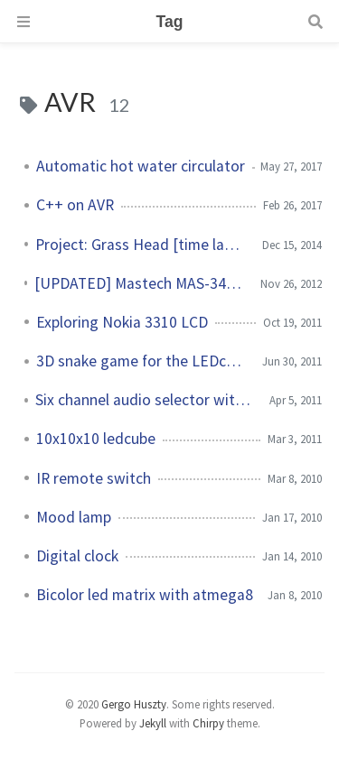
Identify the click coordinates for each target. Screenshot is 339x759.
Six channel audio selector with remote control (145, 400)
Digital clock (77, 556)
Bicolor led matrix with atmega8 (144, 595)
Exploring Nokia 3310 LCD (122, 322)
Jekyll (152, 723)
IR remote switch (93, 478)
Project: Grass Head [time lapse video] (141, 245)
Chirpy (208, 723)
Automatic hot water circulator (140, 166)
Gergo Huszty (133, 704)
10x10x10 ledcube (95, 439)
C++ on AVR (75, 205)
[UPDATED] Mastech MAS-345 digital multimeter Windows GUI (140, 283)
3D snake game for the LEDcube (142, 361)
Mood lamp (73, 517)
